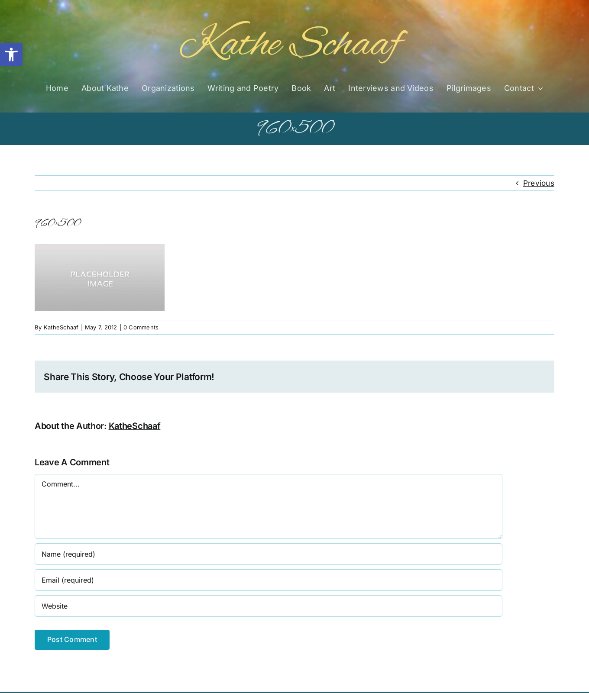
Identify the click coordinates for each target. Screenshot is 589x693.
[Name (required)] (268, 554)
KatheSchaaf (61, 327)
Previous (538, 183)
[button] (11, 54)
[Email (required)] (268, 580)
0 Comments (141, 327)
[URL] (268, 606)
